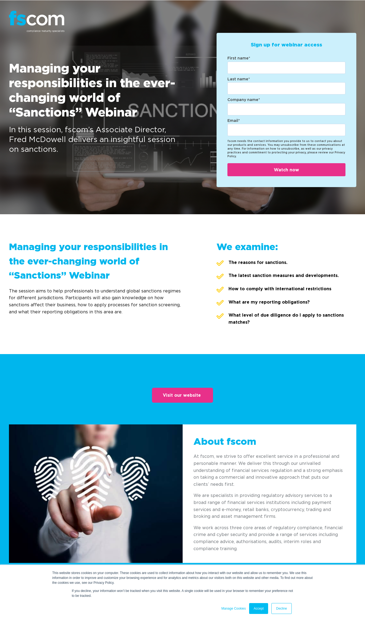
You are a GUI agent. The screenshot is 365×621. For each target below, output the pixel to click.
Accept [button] (259, 608)
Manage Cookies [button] (233, 608)
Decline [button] (281, 608)
